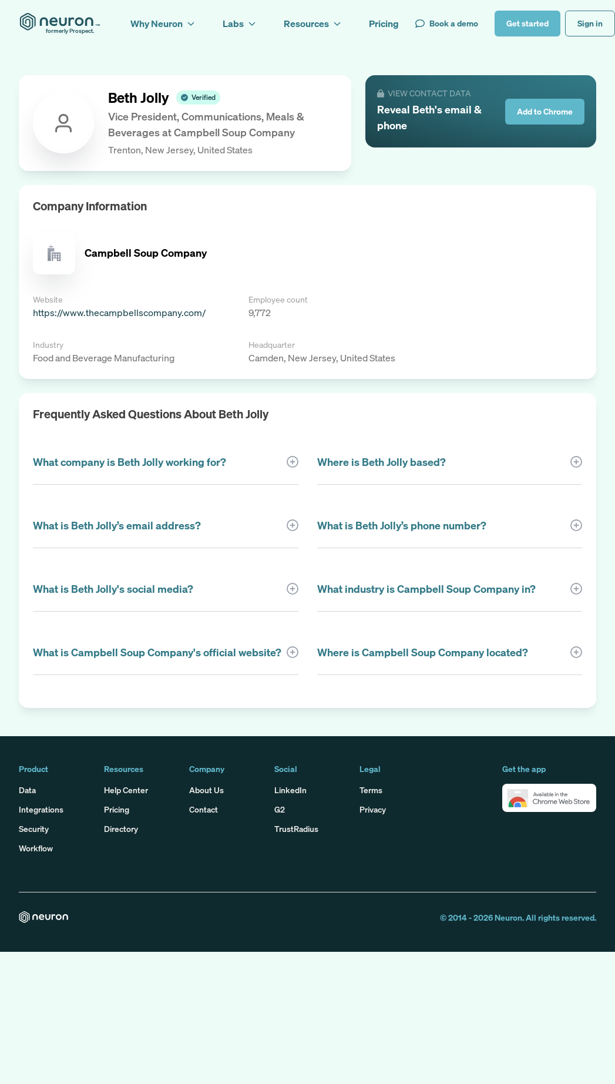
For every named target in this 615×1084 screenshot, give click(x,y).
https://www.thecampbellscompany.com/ (119, 312)
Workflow (36, 848)
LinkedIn (290, 790)
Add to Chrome (545, 111)
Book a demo (446, 23)
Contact (203, 809)
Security (34, 828)
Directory (121, 828)
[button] (549, 798)
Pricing (116, 809)
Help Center (126, 790)
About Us (206, 790)
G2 (279, 809)
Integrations (41, 809)
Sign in (590, 23)
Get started (527, 23)
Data (27, 790)
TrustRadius (296, 828)
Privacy (372, 809)
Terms (370, 790)
